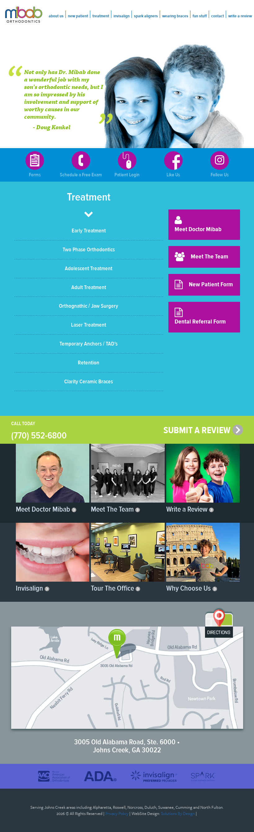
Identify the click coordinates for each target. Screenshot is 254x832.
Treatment (100, 16)
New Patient (78, 16)
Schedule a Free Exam (81, 164)
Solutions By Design (178, 813)
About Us (56, 16)
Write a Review (240, 16)
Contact (217, 16)
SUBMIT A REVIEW (203, 430)
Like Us (173, 164)
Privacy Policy (116, 813)
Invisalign (122, 16)
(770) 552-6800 (39, 435)
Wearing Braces (175, 16)
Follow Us (219, 164)
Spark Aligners (146, 16)
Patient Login (127, 164)
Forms (34, 164)
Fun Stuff (200, 16)
